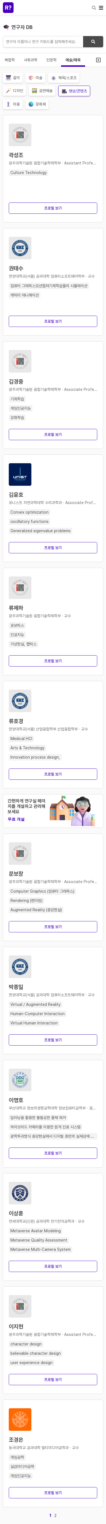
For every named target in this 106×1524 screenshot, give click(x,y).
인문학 (51, 60)
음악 (13, 78)
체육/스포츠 (64, 78)
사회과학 (30, 60)
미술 (35, 78)
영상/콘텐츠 (74, 91)
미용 (13, 104)
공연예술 (42, 90)
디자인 (14, 90)
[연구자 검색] (53, 41)
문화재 (37, 104)
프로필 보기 (53, 208)
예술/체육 (73, 60)
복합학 (10, 60)
